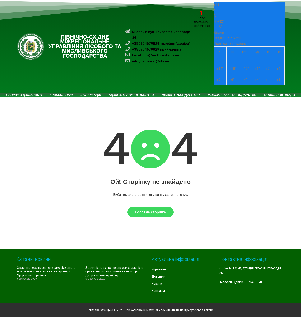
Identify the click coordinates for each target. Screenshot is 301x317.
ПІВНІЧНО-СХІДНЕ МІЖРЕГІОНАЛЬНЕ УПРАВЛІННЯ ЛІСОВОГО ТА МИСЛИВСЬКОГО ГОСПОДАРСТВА (84, 46)
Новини (157, 283)
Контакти (158, 290)
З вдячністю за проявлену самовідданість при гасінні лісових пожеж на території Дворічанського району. (114, 271)
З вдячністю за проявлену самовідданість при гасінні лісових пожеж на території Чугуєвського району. (46, 271)
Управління (159, 269)
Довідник (158, 276)
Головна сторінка (150, 212)
